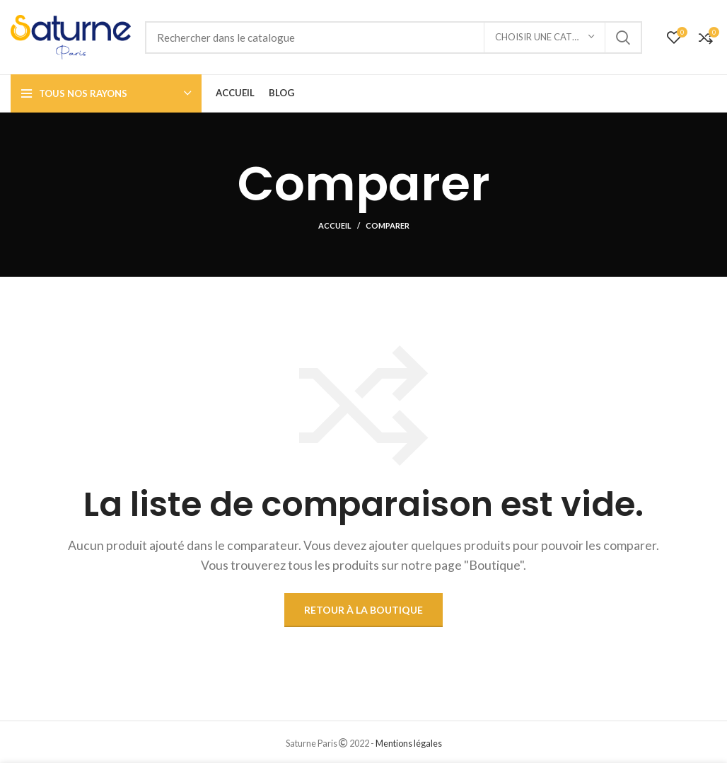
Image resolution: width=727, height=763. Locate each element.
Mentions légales (409, 743)
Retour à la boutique (363, 610)
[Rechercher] (393, 37)
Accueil (334, 225)
